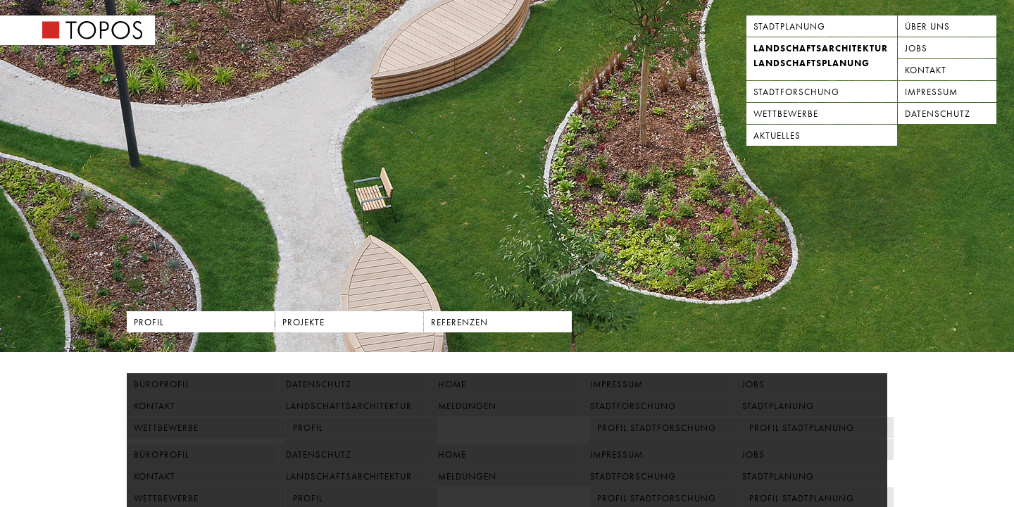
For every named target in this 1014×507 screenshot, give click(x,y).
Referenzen (459, 322)
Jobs (916, 48)
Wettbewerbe (785, 114)
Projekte (303, 322)
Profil (149, 322)
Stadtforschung (796, 92)
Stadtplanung (789, 26)
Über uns (927, 26)
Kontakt (925, 70)
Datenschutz (937, 114)
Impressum (931, 92)
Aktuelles (777, 136)
